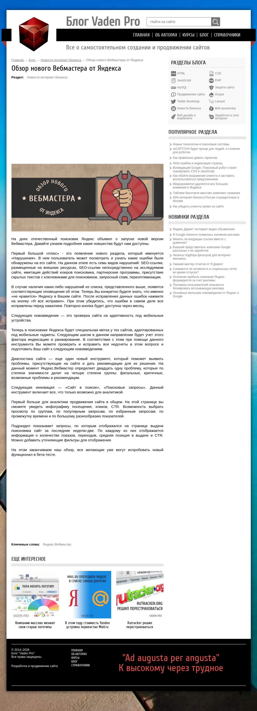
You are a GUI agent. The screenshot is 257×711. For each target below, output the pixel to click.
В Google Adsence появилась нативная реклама (206, 234)
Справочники (227, 35)
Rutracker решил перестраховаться (139, 625)
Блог (204, 35)
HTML (181, 73)
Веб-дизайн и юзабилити (186, 117)
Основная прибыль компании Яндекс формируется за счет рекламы (199, 278)
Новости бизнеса (189, 108)
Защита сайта (224, 87)
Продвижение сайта (191, 94)
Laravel (220, 101)
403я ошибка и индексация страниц (198, 163)
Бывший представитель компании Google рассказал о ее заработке (202, 248)
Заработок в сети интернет (227, 117)
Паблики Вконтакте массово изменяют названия (206, 193)
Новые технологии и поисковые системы (201, 144)
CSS (218, 73)
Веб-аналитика (225, 108)
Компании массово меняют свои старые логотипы (35, 625)
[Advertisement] (87, 121)
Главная (141, 35)
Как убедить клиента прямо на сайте (198, 206)
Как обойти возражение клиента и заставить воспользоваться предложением (204, 177)
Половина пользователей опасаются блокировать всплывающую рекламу (198, 286)
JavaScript (184, 80)
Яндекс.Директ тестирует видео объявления (204, 229)
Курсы (188, 35)
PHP (218, 80)
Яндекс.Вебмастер (57, 544)
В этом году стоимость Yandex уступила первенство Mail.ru (87, 625)
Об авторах (166, 35)
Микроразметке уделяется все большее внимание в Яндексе (200, 185)
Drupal (219, 94)
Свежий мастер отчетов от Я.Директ (198, 264)
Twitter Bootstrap (188, 101)
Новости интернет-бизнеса (47, 77)
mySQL (182, 87)
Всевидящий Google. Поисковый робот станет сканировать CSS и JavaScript (205, 169)
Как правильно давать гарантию (195, 158)
